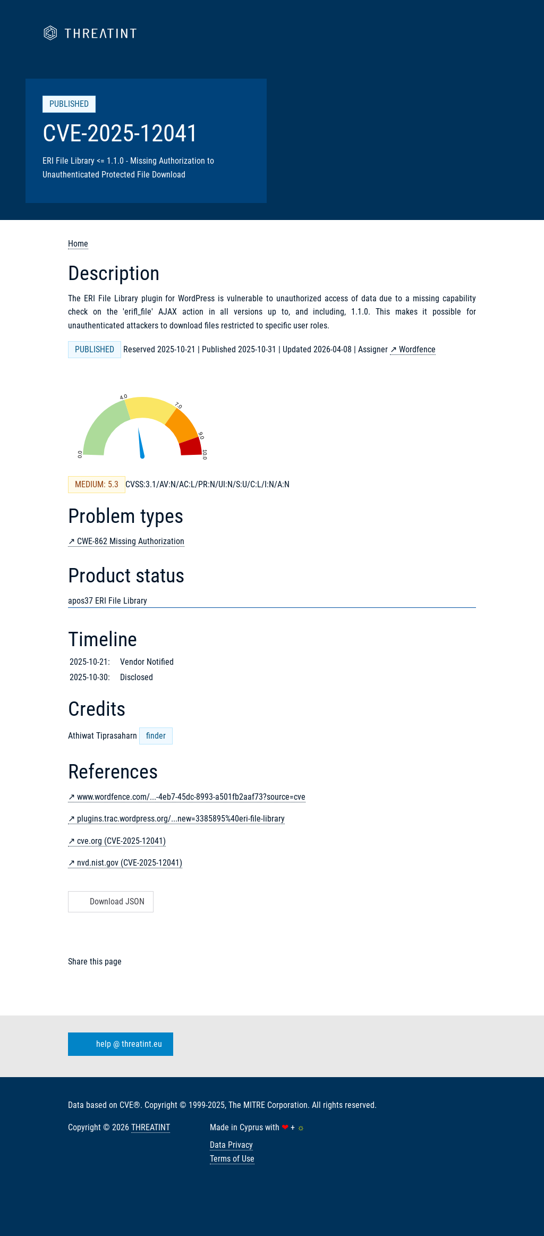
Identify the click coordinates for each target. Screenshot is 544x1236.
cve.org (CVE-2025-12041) (121, 841)
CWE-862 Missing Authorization (130, 541)
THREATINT (150, 1127)
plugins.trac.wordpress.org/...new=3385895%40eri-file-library (181, 819)
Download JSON (109, 901)
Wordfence (417, 349)
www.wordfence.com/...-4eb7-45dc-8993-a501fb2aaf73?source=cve (191, 797)
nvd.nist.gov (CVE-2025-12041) (129, 863)
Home (78, 244)
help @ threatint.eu (118, 1044)
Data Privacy (231, 1145)
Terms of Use (232, 1159)
